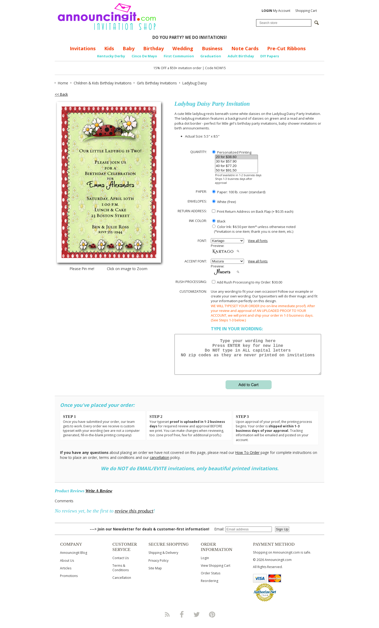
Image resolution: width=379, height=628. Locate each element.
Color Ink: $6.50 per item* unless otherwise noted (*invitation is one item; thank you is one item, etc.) (253, 229)
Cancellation (121, 584)
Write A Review (98, 497)
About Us (67, 567)
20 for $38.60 (236, 157)
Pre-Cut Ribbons (286, 48)
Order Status (210, 579)
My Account (276, 10)
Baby (128, 48)
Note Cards (244, 48)
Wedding (182, 48)
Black (219, 221)
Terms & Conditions (120, 574)
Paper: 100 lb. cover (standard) (238, 192)
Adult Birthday (241, 56)
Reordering (209, 587)
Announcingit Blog (73, 559)
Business (212, 48)
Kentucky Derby (111, 56)
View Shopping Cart (215, 572)
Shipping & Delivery (163, 559)
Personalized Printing (231, 152)
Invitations (83, 48)
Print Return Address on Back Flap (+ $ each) (252, 211)
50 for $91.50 (236, 170)
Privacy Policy (158, 567)
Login (205, 564)
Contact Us (120, 564)
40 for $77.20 (236, 166)
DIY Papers (269, 56)
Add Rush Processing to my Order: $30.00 (247, 282)
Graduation (210, 56)
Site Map (155, 574)
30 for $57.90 (236, 161)
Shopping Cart (306, 10)
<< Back (61, 94)
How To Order (247, 458)
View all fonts (258, 241)
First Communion (179, 56)
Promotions (69, 582)
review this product (134, 517)
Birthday (153, 48)
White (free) (224, 201)
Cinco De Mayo (144, 56)
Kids (109, 48)
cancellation (159, 463)
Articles (65, 574)
